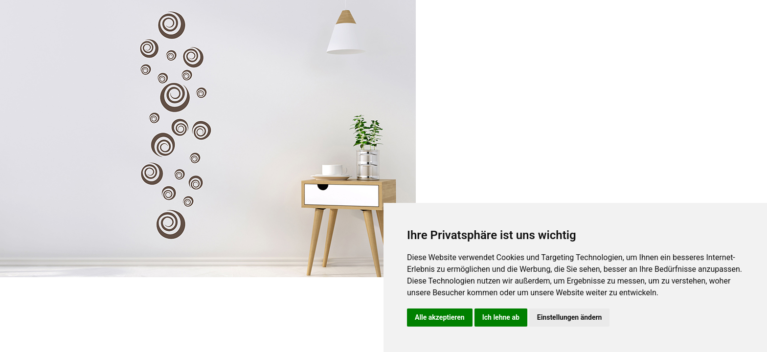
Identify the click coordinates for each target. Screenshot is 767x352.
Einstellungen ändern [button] (569, 317)
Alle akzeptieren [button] (440, 317)
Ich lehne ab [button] (500, 317)
